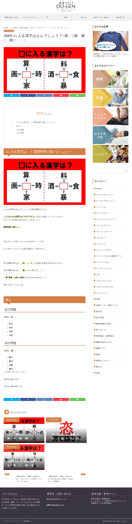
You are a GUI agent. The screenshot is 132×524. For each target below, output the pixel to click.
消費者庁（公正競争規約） (102, 503)
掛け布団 (100, 317)
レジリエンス (102, 293)
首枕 (98, 373)
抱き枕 (99, 311)
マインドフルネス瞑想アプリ (108, 256)
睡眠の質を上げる (11, 17)
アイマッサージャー (105, 195)
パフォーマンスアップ (106, 219)
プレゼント (101, 238)
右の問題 (20, 133)
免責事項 (27, 521)
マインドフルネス (104, 250)
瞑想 (98, 354)
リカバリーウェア (29, 17)
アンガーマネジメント (106, 201)
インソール (101, 207)
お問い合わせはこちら (55, 505)
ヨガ (98, 274)
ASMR (99, 189)
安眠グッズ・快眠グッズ (101, 18)
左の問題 (20, 130)
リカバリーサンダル (105, 287)
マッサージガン (103, 262)
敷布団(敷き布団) (103, 324)
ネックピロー (102, 213)
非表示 (48, 114)
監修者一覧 (120, 17)
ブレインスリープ (104, 232)
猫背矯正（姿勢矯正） (106, 336)
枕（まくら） (102, 330)
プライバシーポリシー (13, 521)
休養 (65, 17)
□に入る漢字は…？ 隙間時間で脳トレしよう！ (36, 122)
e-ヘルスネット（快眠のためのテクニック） (109, 501)
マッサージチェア (104, 268)
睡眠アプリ (101, 348)
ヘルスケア (101, 244)
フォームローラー (104, 225)
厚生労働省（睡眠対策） (101, 499)
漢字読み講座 (9, 31)
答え (18, 126)
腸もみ (83, 17)
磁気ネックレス (103, 360)
